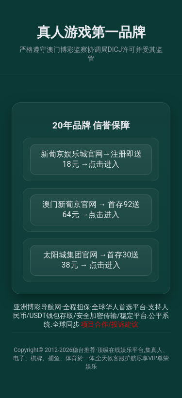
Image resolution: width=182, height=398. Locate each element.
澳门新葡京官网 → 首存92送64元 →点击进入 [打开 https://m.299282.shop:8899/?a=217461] (91, 209)
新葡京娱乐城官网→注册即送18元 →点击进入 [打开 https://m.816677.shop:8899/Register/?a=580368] (91, 159)
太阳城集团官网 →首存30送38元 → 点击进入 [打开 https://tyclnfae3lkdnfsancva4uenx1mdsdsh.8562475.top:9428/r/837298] (91, 260)
